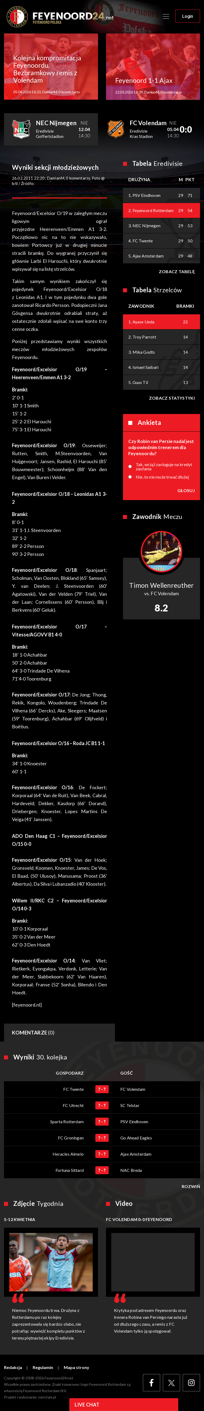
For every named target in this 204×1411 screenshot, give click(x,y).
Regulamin (43, 1367)
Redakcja (13, 1367)
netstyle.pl (47, 1397)
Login (187, 16)
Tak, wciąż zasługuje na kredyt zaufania (164, 466)
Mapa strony (76, 1367)
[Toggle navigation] (166, 16)
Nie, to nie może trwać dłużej (162, 477)
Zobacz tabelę (177, 271)
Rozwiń (191, 1186)
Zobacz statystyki (172, 397)
